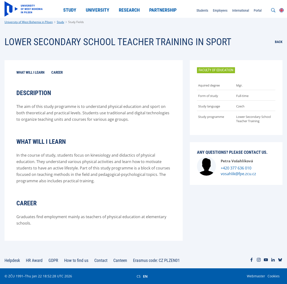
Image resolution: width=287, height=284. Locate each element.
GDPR (53, 260)
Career (57, 72)
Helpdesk (12, 260)
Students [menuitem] (202, 10)
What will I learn (30, 72)
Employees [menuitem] (220, 10)
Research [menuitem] (129, 10)
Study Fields (76, 22)
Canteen (120, 260)
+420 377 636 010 (236, 168)
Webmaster (256, 276)
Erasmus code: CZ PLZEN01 (156, 260)
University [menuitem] (97, 10)
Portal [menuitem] (258, 10)
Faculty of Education (216, 70)
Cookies (274, 276)
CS (139, 276)
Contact (100, 260)
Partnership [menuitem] (163, 10)
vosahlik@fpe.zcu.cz (238, 173)
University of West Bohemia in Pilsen (29, 22)
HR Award (34, 260)
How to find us (76, 260)
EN (145, 276)
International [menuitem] (240, 10)
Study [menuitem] (69, 10)
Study (60, 22)
